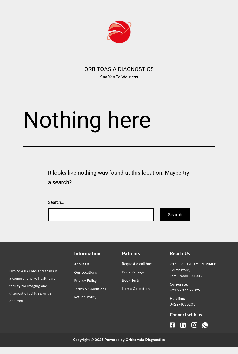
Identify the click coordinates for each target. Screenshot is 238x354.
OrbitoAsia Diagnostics (119, 69)
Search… (56, 202)
